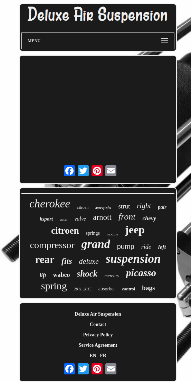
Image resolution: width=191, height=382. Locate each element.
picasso (141, 272)
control (128, 288)
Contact (98, 324)
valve (80, 219)
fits (66, 261)
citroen (65, 230)
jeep (135, 229)
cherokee (49, 203)
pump (125, 246)
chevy (149, 218)
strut (124, 206)
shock (87, 273)
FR (103, 355)
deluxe (88, 261)
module (112, 234)
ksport (46, 219)
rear (45, 259)
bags (148, 287)
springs (93, 233)
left (162, 247)
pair (162, 207)
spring (54, 285)
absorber (106, 288)
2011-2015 (83, 289)
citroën (82, 207)
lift (43, 275)
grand (96, 243)
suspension (133, 258)
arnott (102, 217)
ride (146, 246)
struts (63, 220)
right (144, 206)
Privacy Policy (98, 334)
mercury (111, 275)
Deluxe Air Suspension (98, 314)
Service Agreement (97, 345)
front (127, 217)
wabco (61, 274)
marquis (103, 208)
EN (92, 355)
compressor (52, 245)
